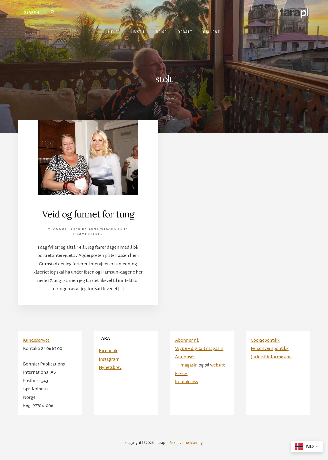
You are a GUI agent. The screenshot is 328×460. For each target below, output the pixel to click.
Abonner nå (187, 340)
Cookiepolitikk (265, 340)
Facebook (108, 350)
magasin (189, 365)
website (217, 365)
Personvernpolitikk (270, 348)
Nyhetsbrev (110, 367)
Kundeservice (36, 340)
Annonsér (185, 356)
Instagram (109, 359)
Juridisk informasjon (271, 356)
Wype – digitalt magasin (199, 348)
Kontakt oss (186, 381)
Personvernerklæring (186, 443)
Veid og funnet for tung (88, 214)
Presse (181, 373)
